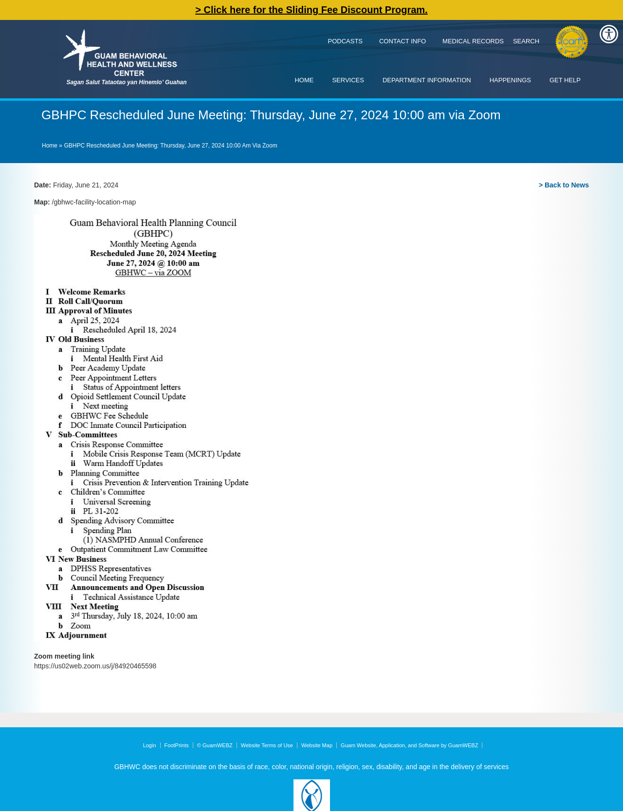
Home (303, 80)
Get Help (565, 80)
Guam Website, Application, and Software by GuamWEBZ (409, 745)
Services (348, 80)
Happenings (510, 80)
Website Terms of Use (267, 745)
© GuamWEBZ (215, 745)
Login (149, 745)
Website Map (316, 745)
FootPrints (177, 745)
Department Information (427, 80)
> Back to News (564, 185)
